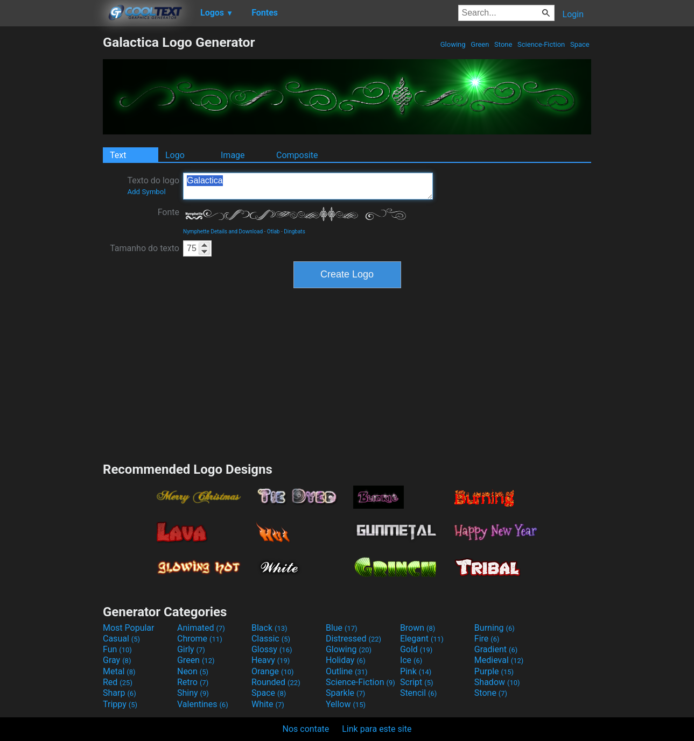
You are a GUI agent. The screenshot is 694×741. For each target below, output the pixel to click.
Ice (411, 660)
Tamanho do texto (144, 248)
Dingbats (294, 231)
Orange (272, 671)
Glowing (453, 44)
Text (118, 155)
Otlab (273, 231)
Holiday (346, 660)
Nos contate (306, 729)
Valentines (202, 704)
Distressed (353, 638)
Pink (416, 671)
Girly (191, 649)
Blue (341, 628)
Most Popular (129, 628)
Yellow (346, 704)
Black (269, 628)
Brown (417, 628)
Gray (117, 660)
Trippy (120, 704)
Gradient (495, 649)
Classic (270, 638)
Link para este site (376, 729)
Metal (119, 671)
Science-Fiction (541, 44)
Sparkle (345, 693)
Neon (192, 671)
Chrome (199, 638)
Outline (347, 671)
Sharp (119, 693)
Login (573, 14)
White (267, 704)
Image (233, 155)
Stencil (418, 693)
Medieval (499, 660)
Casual (121, 638)
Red (117, 682)
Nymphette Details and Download (223, 231)
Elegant (422, 638)
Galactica (308, 186)
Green (480, 44)
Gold (416, 649)
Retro (192, 682)
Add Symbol (146, 192)
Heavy (270, 660)
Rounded (275, 682)
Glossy (271, 649)
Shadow (497, 682)
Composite (297, 155)
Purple (494, 671)
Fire (487, 638)
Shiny (193, 693)
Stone (503, 44)
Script (416, 682)
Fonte (168, 212)
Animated (201, 628)
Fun (117, 649)
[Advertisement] (51, 195)
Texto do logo (153, 185)
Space (580, 44)
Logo (175, 155)
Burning (494, 628)
